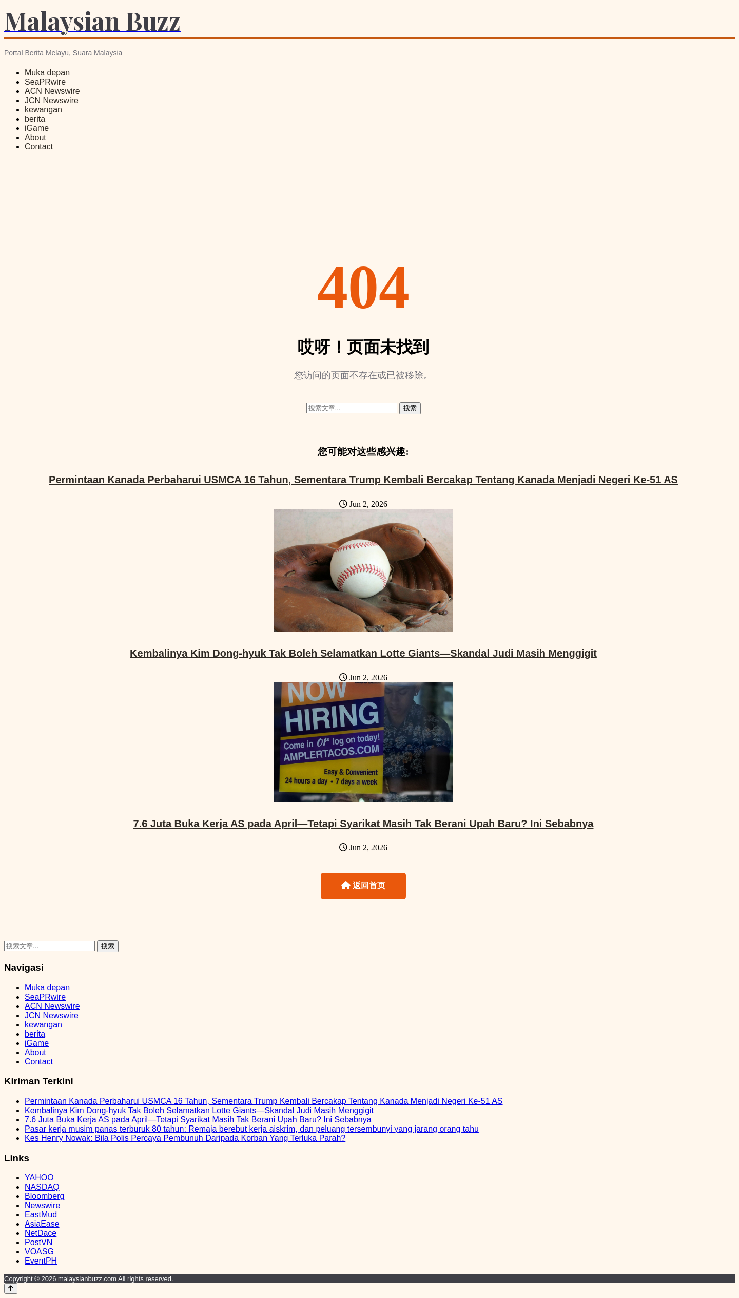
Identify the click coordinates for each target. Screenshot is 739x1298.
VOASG (39, 1251)
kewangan (43, 109)
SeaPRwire (45, 82)
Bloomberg (44, 1196)
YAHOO (39, 1177)
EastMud (41, 1214)
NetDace (40, 1233)
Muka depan (47, 72)
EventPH (41, 1260)
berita (35, 118)
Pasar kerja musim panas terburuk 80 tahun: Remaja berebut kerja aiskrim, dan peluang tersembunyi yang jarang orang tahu (252, 1128)
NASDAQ (42, 1186)
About (35, 137)
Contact (39, 146)
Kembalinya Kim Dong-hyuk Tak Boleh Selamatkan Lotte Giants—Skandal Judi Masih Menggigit (363, 653)
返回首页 (363, 885)
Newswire (42, 1205)
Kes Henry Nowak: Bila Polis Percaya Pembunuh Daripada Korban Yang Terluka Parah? (185, 1138)
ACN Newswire (52, 91)
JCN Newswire (52, 100)
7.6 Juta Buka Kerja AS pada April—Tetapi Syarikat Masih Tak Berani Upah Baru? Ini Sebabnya (363, 823)
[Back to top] (10, 1288)
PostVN (38, 1242)
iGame (37, 128)
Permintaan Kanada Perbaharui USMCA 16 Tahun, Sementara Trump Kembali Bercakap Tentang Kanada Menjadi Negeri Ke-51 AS (363, 479)
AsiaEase (42, 1223)
